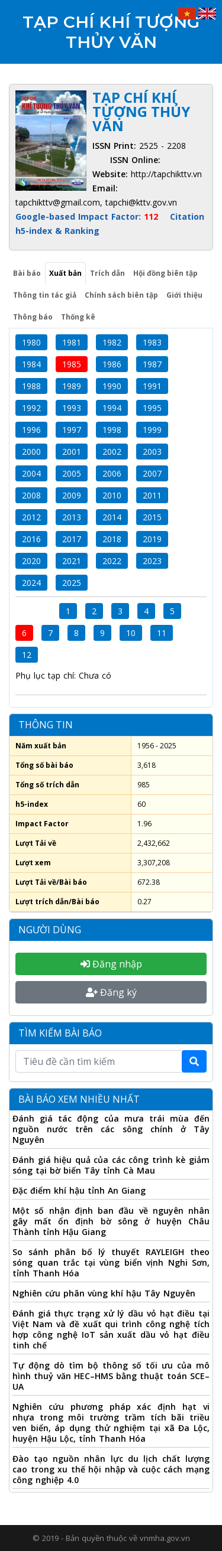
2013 (71, 517)
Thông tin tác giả (44, 295)
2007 (152, 473)
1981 (71, 342)
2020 (31, 560)
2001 (71, 451)
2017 (71, 539)
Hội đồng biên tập (165, 273)
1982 (111, 342)
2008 (31, 495)
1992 (31, 407)
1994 (111, 407)
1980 (31, 342)
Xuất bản (65, 273)
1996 (31, 429)
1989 (71, 386)
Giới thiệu (184, 295)
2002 (111, 451)
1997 (71, 429)
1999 (152, 429)
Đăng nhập (111, 963)
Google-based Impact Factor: (88, 216)
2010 (111, 495)
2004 (31, 473)
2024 (31, 582)
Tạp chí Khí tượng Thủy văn (111, 32)
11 (161, 632)
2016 (31, 539)
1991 (152, 386)
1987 (152, 364)
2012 (31, 517)
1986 (111, 364)
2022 (111, 560)
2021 (71, 560)
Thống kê (78, 317)
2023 (152, 560)
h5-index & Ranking (57, 230)
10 (131, 632)
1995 (152, 407)
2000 (31, 451)
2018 (111, 539)
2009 (71, 495)
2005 (71, 473)
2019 (152, 539)
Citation (187, 216)
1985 (71, 364)
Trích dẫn (107, 273)
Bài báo (27, 273)
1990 (111, 386)
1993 (71, 407)
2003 (152, 451)
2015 (152, 517)
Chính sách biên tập (121, 295)
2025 (71, 582)
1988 (31, 386)
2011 (152, 495)
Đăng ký (111, 992)
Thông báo (33, 317)
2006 (111, 473)
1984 (31, 364)
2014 (111, 517)
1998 (111, 429)
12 (26, 654)
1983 (152, 342)
